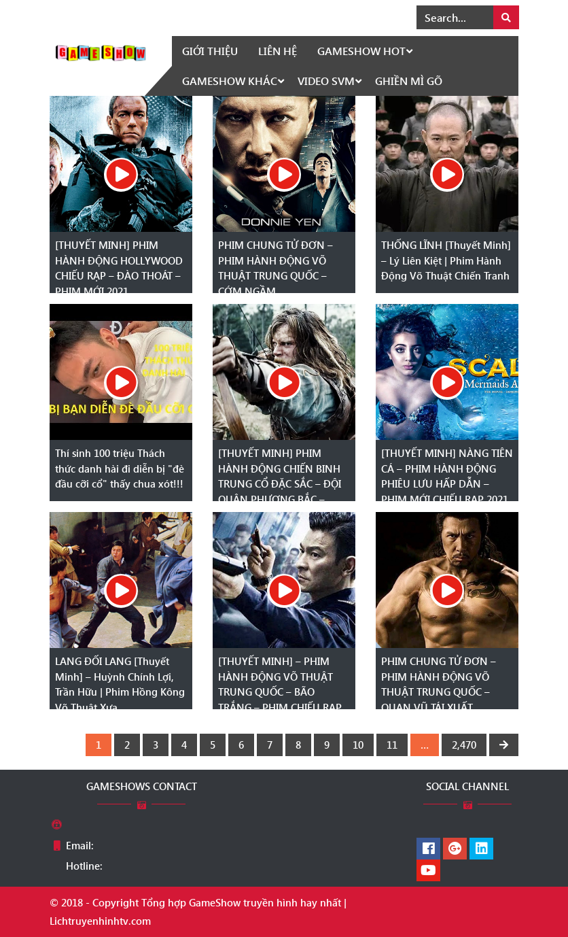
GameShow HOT (361, 51)
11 (392, 744)
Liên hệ (277, 51)
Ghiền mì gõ (408, 80)
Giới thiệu (210, 51)
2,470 (464, 744)
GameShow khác (229, 80)
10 (358, 744)
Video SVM (326, 80)
